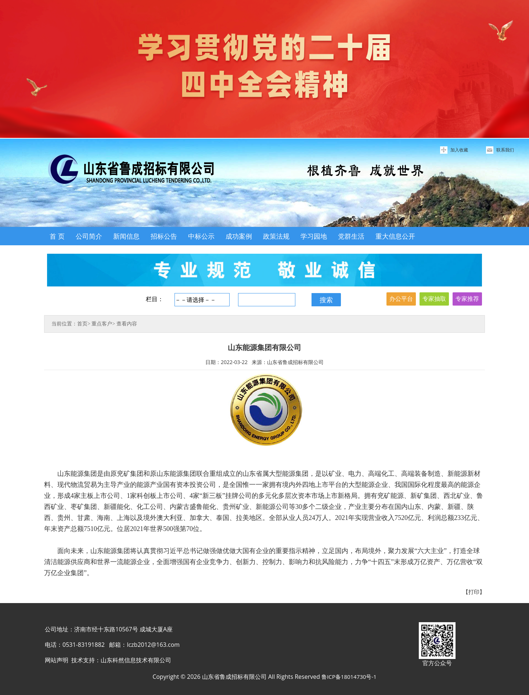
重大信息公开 (395, 236)
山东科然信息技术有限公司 (136, 660)
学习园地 (314, 236)
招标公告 (164, 236)
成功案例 (239, 236)
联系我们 (505, 150)
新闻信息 (126, 236)
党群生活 (351, 236)
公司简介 (89, 236)
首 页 (57, 236)
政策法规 (276, 236)
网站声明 (56, 660)
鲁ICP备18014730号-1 (349, 676)
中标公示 (201, 236)
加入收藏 (459, 150)
